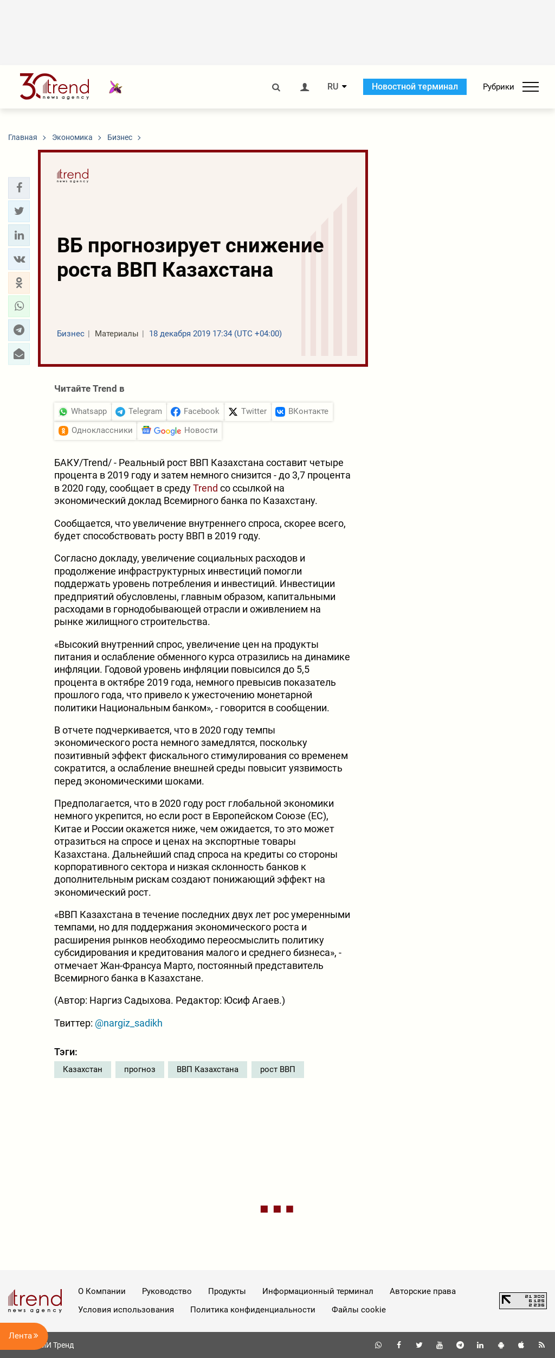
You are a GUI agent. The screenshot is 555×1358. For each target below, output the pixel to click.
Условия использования (126, 1310)
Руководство (167, 1291)
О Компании (102, 1291)
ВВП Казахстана (207, 1069)
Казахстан (82, 1069)
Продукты (227, 1291)
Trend (206, 488)
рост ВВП (277, 1069)
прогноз (140, 1069)
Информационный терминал (317, 1291)
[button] (19, 188)
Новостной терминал (415, 86)
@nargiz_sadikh (129, 1023)
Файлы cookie (359, 1310)
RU (332, 86)
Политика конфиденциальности (252, 1310)
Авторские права (423, 1291)
